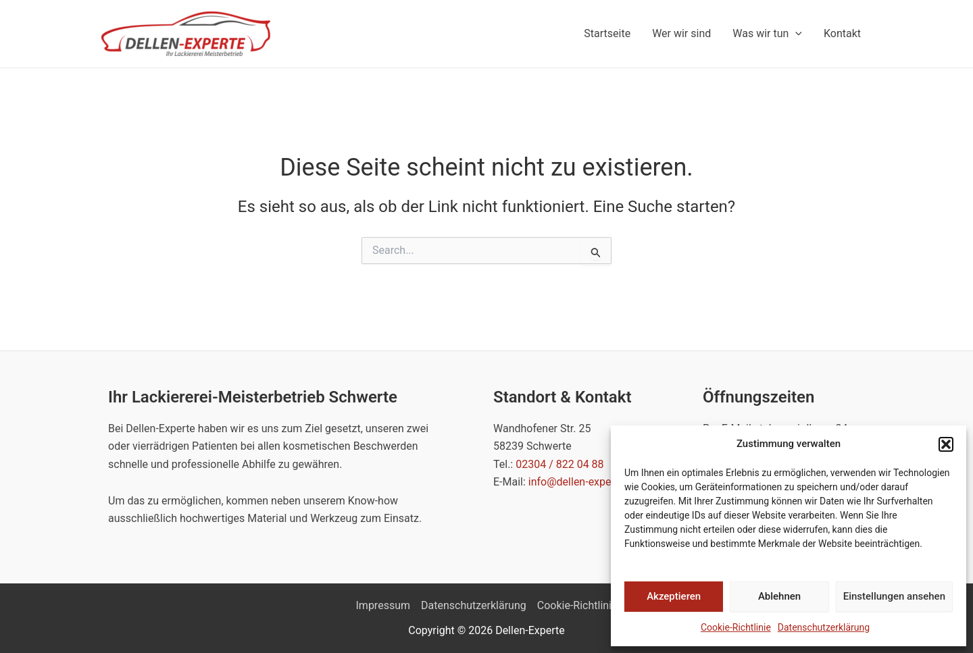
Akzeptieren (674, 596)
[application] (795, 34)
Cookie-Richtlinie (736, 627)
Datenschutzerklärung (824, 627)
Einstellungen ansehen (894, 596)
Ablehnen (779, 596)
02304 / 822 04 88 (559, 464)
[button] (946, 444)
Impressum (383, 605)
